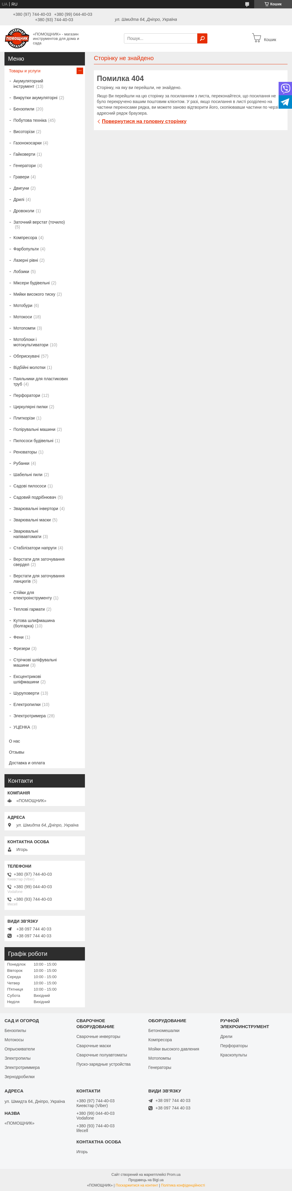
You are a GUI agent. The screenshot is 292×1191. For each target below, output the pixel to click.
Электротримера (29, 715)
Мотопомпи (24, 328)
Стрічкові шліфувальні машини (35, 662)
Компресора (25, 237)
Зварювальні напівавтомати (27, 534)
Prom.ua (174, 1175)
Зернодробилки (19, 1076)
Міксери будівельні (31, 282)
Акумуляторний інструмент (28, 84)
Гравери (21, 176)
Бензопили (23, 109)
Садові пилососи (29, 486)
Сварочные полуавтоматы (101, 1055)
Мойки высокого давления (173, 1049)
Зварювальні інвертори (35, 508)
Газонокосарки (27, 143)
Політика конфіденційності (183, 1185)
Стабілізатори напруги (35, 547)
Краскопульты (233, 1055)
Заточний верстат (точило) (39, 222)
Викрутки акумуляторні (35, 97)
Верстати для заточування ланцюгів (39, 578)
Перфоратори (26, 395)
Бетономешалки (164, 1030)
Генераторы (159, 1067)
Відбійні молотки (29, 367)
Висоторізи (24, 131)
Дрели (226, 1036)
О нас (14, 741)
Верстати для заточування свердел (39, 562)
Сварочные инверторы (98, 1036)
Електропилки (27, 704)
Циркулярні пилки (30, 406)
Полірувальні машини (34, 429)
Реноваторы (25, 452)
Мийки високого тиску (34, 294)
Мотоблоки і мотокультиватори (30, 342)
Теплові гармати (29, 609)
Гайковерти (24, 154)
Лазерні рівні (25, 260)
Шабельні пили (27, 474)
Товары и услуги (25, 70)
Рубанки (21, 463)
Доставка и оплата (27, 762)
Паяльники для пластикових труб (40, 381)
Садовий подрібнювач (34, 497)
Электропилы (17, 1058)
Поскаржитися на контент (137, 1185)
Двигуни (21, 188)
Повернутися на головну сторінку (144, 121)
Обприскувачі (26, 356)
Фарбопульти (26, 249)
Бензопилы (15, 1030)
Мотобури (22, 305)
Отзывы (16, 752)
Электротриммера (22, 1067)
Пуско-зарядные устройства (103, 1064)
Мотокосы (14, 1039)
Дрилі (18, 199)
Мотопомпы (159, 1058)
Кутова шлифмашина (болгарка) (34, 623)
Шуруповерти (26, 693)
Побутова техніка (29, 120)
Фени (18, 637)
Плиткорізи (24, 418)
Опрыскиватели (19, 1049)
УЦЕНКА (21, 727)
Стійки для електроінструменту (32, 595)
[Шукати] (202, 38)
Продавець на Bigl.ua (146, 1180)
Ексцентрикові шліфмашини (27, 679)
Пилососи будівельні (33, 440)
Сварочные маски (93, 1045)
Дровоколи (23, 210)
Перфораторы (234, 1045)
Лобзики (21, 271)
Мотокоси (22, 316)
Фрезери (21, 648)
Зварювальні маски (32, 519)
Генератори (24, 165)
